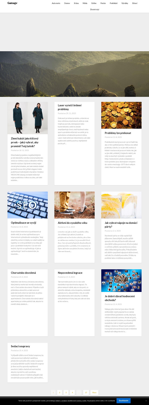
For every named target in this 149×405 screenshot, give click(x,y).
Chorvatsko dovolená (23, 272)
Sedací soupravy (20, 346)
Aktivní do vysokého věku (72, 222)
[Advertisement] (74, 30)
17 (86, 392)
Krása (76, 3)
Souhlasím (123, 401)
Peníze (103, 3)
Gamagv (12, 3)
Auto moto (56, 3)
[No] (146, 401)
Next (94, 392)
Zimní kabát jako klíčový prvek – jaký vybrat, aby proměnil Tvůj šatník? (24, 142)
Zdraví (134, 3)
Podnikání (113, 3)
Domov (67, 3)
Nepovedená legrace (70, 272)
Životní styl (94, 9)
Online (93, 3)
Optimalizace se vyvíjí (23, 222)
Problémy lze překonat (118, 133)
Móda (85, 3)
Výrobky (125, 3)
